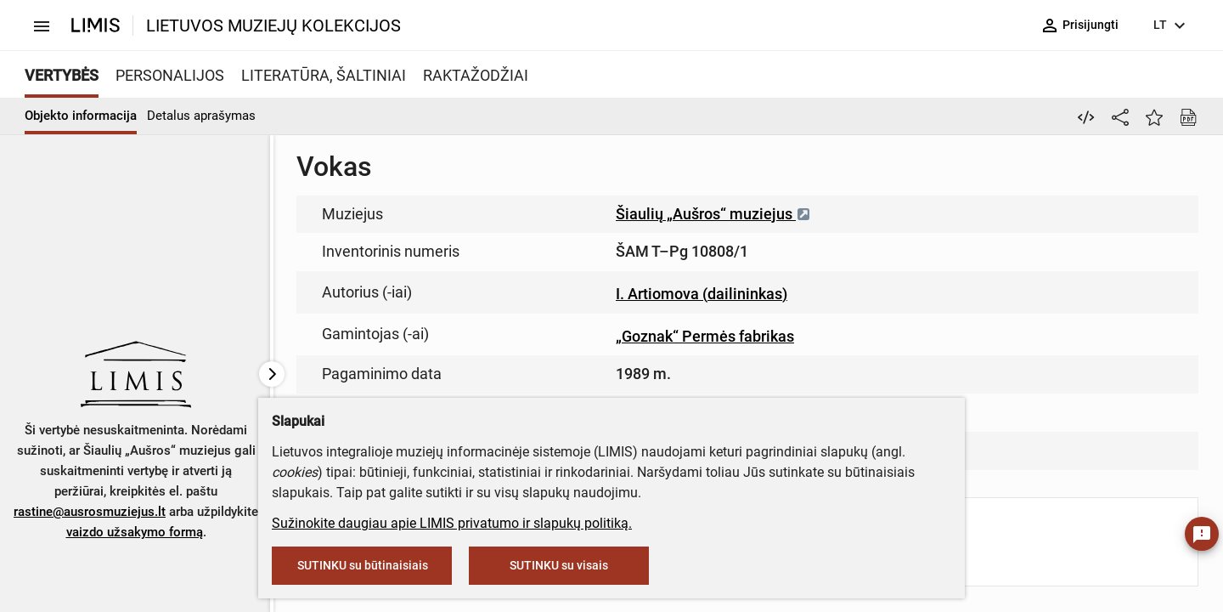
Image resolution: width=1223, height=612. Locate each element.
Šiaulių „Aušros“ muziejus (713, 214)
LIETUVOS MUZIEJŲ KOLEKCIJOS (273, 25)
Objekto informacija (81, 115)
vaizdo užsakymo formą (134, 532)
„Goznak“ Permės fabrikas (705, 336)
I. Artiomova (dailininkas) (701, 294)
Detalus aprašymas (201, 115)
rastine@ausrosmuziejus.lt (90, 511)
